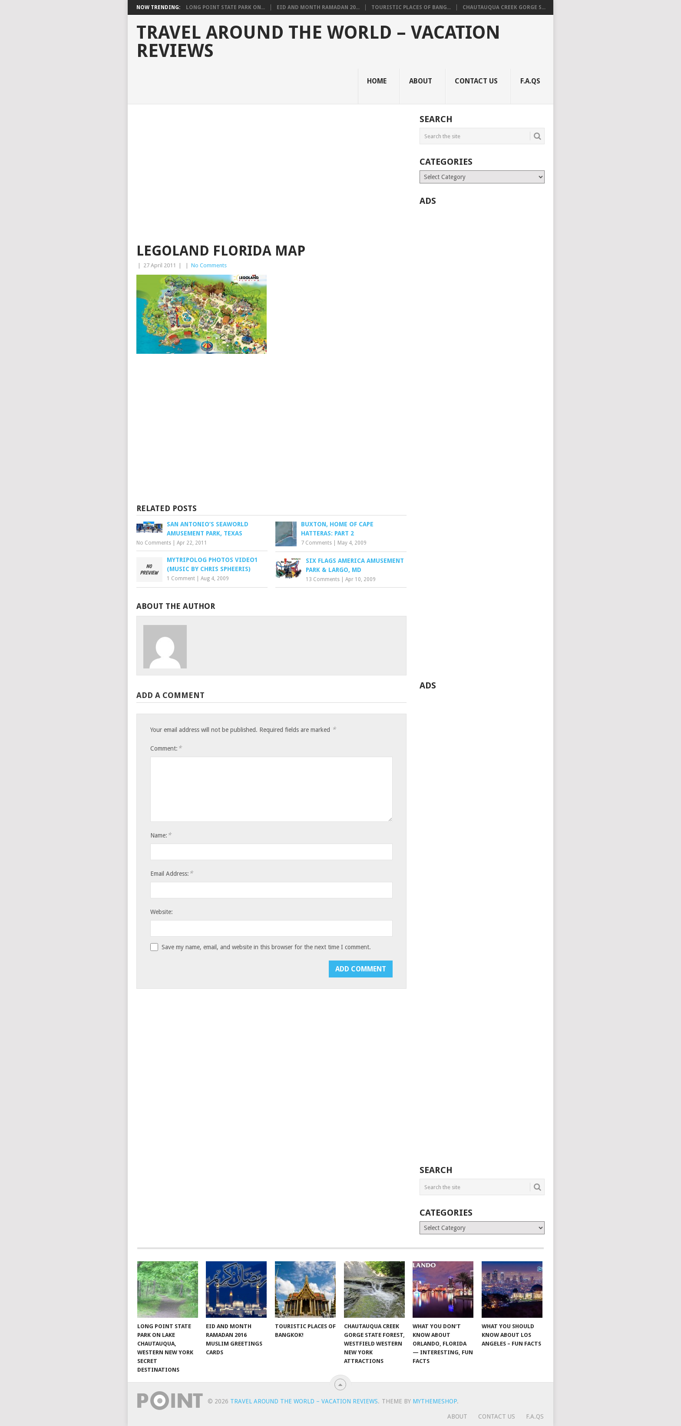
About (420, 81)
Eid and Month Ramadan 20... (318, 7)
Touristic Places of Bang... (411, 7)
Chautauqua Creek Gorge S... (504, 7)
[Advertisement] (271, 179)
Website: (161, 911)
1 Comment (181, 578)
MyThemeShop (435, 1401)
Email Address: (171, 873)
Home (377, 81)
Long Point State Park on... (225, 7)
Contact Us (476, 81)
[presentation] (216, 977)
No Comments (209, 265)
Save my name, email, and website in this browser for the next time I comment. (266, 947)
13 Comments (323, 579)
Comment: (166, 748)
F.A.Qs (530, 81)
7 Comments (316, 543)
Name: (160, 835)
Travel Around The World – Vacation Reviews (318, 41)
